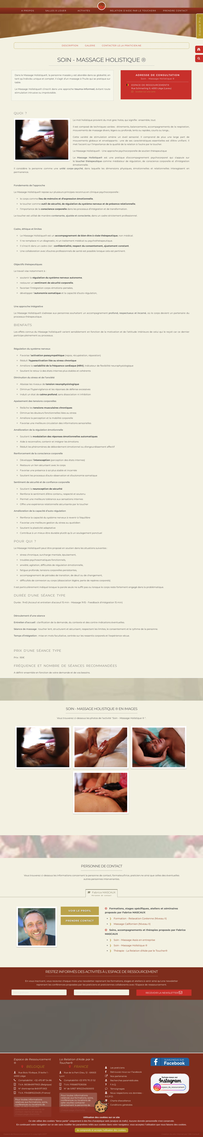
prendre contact (80, 920)
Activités (84, 11)
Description (70, 45)
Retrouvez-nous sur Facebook (123, 1072)
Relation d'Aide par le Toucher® (133, 11)
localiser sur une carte (145, 91)
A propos (27, 11)
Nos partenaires (116, 1076)
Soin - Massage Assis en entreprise (134, 940)
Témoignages (115, 1088)
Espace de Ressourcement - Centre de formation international (101, 6)
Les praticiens (115, 1067)
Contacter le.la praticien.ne (121, 45)
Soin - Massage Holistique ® (130, 945)
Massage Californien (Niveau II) (132, 924)
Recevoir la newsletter (164, 992)
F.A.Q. (110, 1084)
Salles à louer (55, 11)
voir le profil (79, 910)
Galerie (90, 45)
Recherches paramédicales (121, 1080)
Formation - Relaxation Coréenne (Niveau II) (140, 918)
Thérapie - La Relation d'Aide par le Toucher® (140, 950)
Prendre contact (175, 11)
